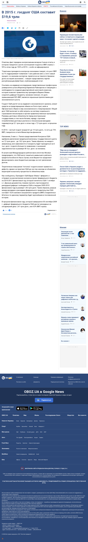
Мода (35, 459)
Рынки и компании (21, 448)
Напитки (25, 443)
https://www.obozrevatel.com (60, 492)
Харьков (23, 421)
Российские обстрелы (56, 6)
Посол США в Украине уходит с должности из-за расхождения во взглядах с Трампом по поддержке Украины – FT (73, 169)
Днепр (36, 421)
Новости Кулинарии (34, 443)
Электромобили (28, 437)
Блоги (58, 415)
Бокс (35, 426)
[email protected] (22, 529)
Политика (16, 415)
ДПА (37, 432)
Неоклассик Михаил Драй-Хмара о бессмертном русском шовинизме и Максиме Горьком (68, 331)
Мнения (63, 227)
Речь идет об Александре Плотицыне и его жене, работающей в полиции (67, 80)
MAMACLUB (32, 454)
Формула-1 (41, 426)
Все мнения (64, 341)
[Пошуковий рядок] (84, 2)
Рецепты (18, 443)
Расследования (50, 415)
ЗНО (41, 432)
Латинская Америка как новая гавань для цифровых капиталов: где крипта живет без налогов (69, 297)
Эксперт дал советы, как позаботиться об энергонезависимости (72, 42)
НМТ (45, 432)
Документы (37, 382)
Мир (25, 415)
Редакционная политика (9, 214)
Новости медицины (21, 454)
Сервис (41, 437)
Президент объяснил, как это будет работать (73, 188)
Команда (36, 377)
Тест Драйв (19, 437)
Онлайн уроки (30, 432)
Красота (30, 459)
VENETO (45, 6)
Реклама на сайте (21, 382)
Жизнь (36, 415)
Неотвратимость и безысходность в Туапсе (69, 308)
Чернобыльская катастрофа (73, 6)
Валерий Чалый (65, 262)
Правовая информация (57, 377)
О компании (19, 377)
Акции (36, 437)
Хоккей (31, 426)
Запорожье (29, 421)
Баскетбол (24, 426)
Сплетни (24, 459)
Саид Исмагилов (65, 250)
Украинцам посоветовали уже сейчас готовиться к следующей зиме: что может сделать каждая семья (72, 37)
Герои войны (10, 6)
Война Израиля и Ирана (35, 6)
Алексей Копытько (65, 312)
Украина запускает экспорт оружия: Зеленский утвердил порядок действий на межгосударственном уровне (71, 184)
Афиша (18, 459)
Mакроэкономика (11, 20)
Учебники (22, 432)
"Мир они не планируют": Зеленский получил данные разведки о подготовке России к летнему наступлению (72, 152)
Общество (70, 415)
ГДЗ (17, 432)
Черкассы (42, 421)
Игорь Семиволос (65, 238)
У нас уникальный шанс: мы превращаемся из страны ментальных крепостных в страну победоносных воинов (69, 245)
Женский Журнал (43, 459)
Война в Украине (21, 6)
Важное (63, 11)
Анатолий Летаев (65, 302)
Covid (37, 454)
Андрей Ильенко (65, 324)
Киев (17, 421)
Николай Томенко (65, 335)
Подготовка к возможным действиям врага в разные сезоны (73, 158)
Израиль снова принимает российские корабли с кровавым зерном (70, 319)
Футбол (18, 426)
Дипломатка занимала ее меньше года (71, 173)
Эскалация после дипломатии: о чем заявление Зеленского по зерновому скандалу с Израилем (68, 233)
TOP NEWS (64, 126)
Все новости (82, 415)
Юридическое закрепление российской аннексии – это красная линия (69, 257)
